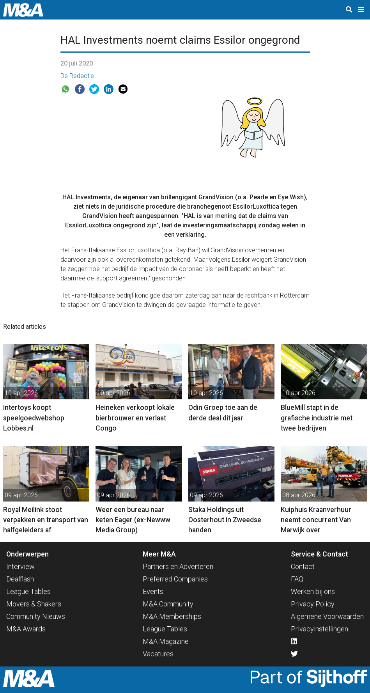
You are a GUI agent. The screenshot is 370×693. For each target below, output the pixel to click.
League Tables (28, 591)
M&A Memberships (172, 616)
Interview (20, 566)
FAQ (297, 579)
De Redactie (77, 76)
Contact (303, 566)
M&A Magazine (166, 641)
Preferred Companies (175, 579)
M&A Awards (26, 629)
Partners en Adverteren (178, 566)
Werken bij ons (313, 591)
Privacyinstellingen (319, 629)
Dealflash (20, 579)
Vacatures (158, 654)
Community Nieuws (35, 616)
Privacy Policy (313, 604)
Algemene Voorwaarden (327, 616)
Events (153, 591)
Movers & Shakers (33, 604)
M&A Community (168, 604)
